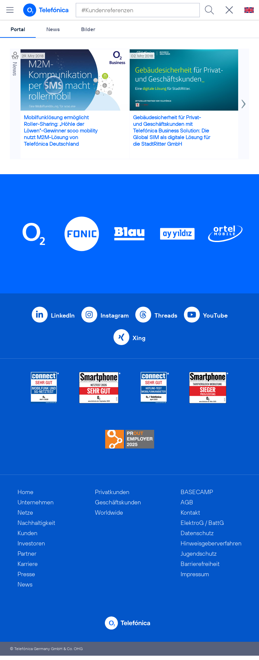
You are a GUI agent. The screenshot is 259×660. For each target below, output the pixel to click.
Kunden (27, 533)
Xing (139, 338)
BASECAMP (197, 492)
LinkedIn (63, 315)
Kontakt (190, 512)
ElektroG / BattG (202, 523)
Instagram (115, 315)
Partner (27, 553)
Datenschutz (197, 533)
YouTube (215, 315)
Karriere (28, 564)
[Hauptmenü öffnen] (10, 10)
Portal (18, 29)
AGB (187, 502)
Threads (165, 315)
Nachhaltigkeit (36, 523)
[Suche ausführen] (209, 10)
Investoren (31, 543)
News (53, 29)
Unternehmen (36, 502)
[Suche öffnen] (229, 10)
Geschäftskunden (118, 502)
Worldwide (109, 512)
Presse (26, 574)
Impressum (195, 574)
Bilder (88, 29)
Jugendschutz (199, 553)
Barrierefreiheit (200, 564)
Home (25, 492)
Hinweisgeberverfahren (211, 543)
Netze (25, 512)
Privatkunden (112, 492)
